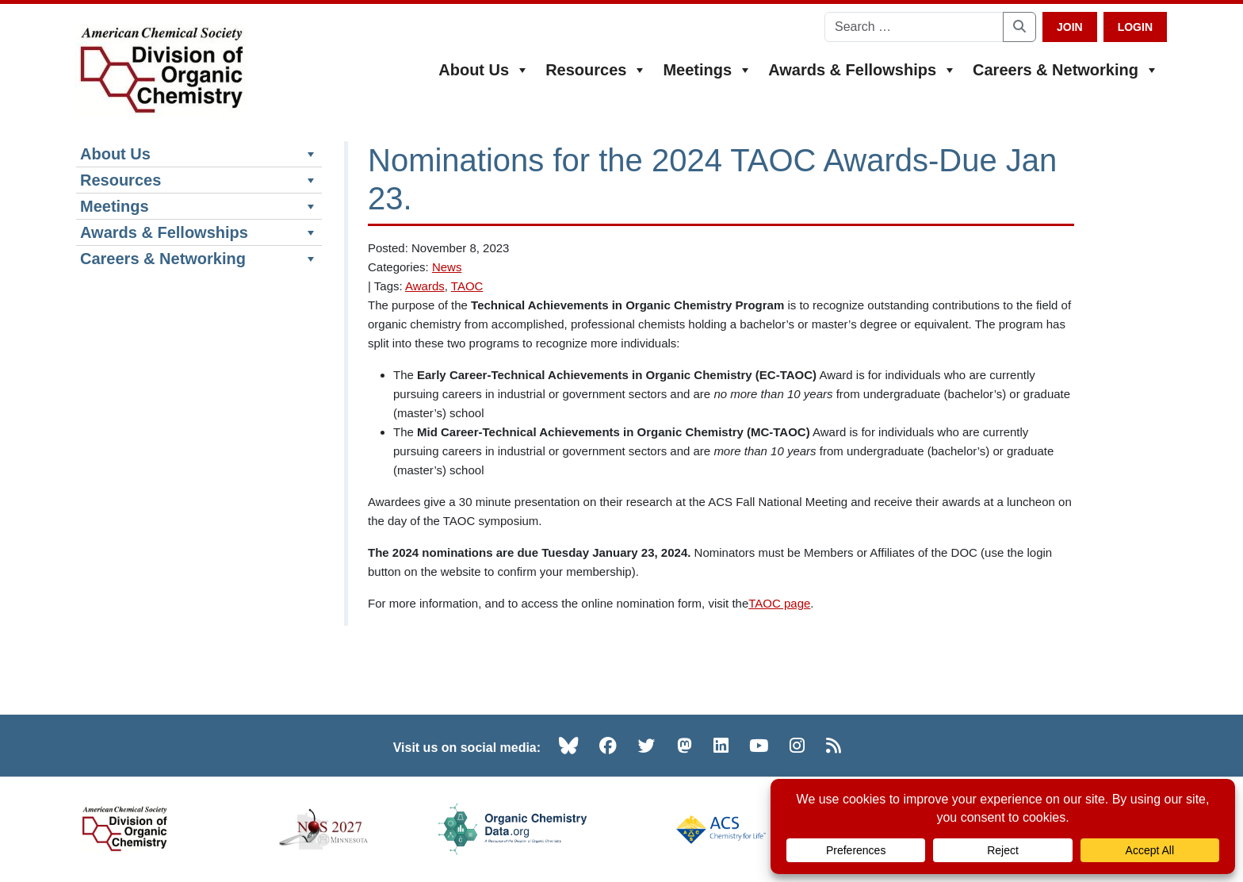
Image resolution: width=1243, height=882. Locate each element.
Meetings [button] (707, 70)
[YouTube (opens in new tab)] (758, 746)
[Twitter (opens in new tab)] (647, 746)
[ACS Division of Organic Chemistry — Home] (161, 71)
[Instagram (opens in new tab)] (797, 746)
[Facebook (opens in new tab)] (608, 746)
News (447, 267)
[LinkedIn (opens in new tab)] (720, 746)
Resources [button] (596, 70)
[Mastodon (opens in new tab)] (684, 746)
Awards (425, 286)
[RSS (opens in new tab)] (833, 746)
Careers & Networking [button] (1066, 70)
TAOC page (779, 603)
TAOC (467, 286)
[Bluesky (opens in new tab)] (568, 746)
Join (1070, 27)
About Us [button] (484, 70)
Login (1135, 27)
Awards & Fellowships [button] (862, 70)
